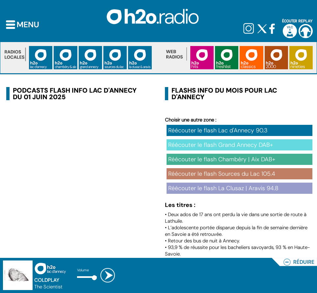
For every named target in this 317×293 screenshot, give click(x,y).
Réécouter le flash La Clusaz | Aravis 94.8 (223, 188)
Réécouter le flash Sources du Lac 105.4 (221, 174)
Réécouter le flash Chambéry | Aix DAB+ (221, 159)
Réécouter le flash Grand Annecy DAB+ (220, 145)
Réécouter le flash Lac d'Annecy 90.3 (218, 130)
